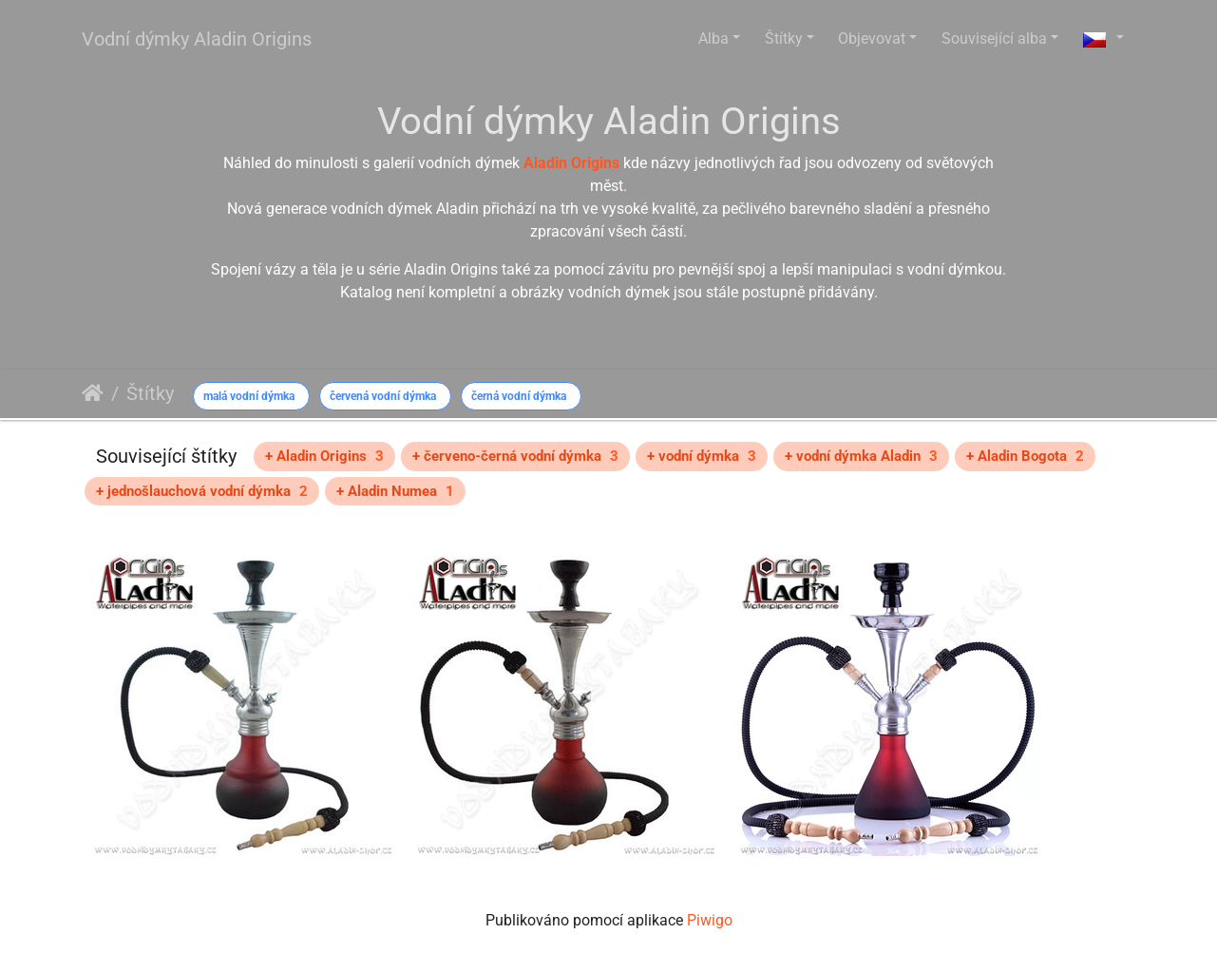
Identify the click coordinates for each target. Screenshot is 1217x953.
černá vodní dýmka (518, 396)
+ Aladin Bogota (1025, 456)
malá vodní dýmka (249, 396)
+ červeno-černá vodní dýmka (515, 456)
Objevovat (871, 38)
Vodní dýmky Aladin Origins (197, 39)
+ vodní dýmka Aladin (861, 456)
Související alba (994, 38)
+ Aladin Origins (324, 456)
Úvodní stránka (93, 393)
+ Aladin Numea (395, 491)
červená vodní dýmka (383, 396)
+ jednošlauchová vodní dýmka (202, 491)
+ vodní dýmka (701, 456)
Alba (713, 38)
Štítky (784, 38)
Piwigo (709, 920)
